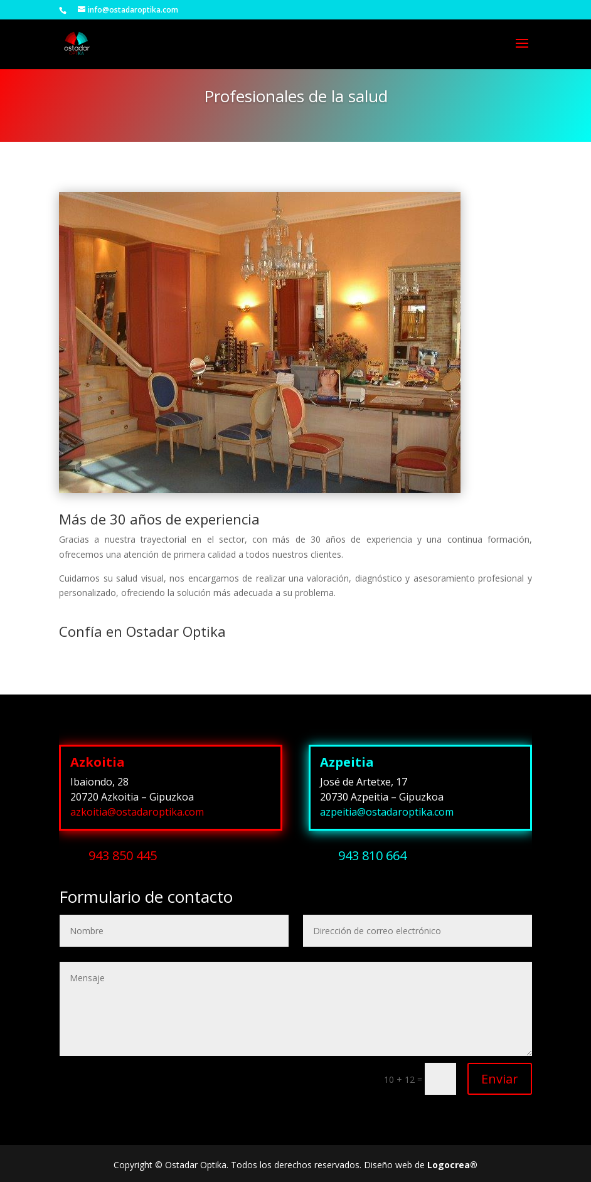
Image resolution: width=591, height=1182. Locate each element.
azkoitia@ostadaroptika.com (137, 812)
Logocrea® (452, 1165)
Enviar (499, 1078)
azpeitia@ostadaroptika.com (387, 812)
